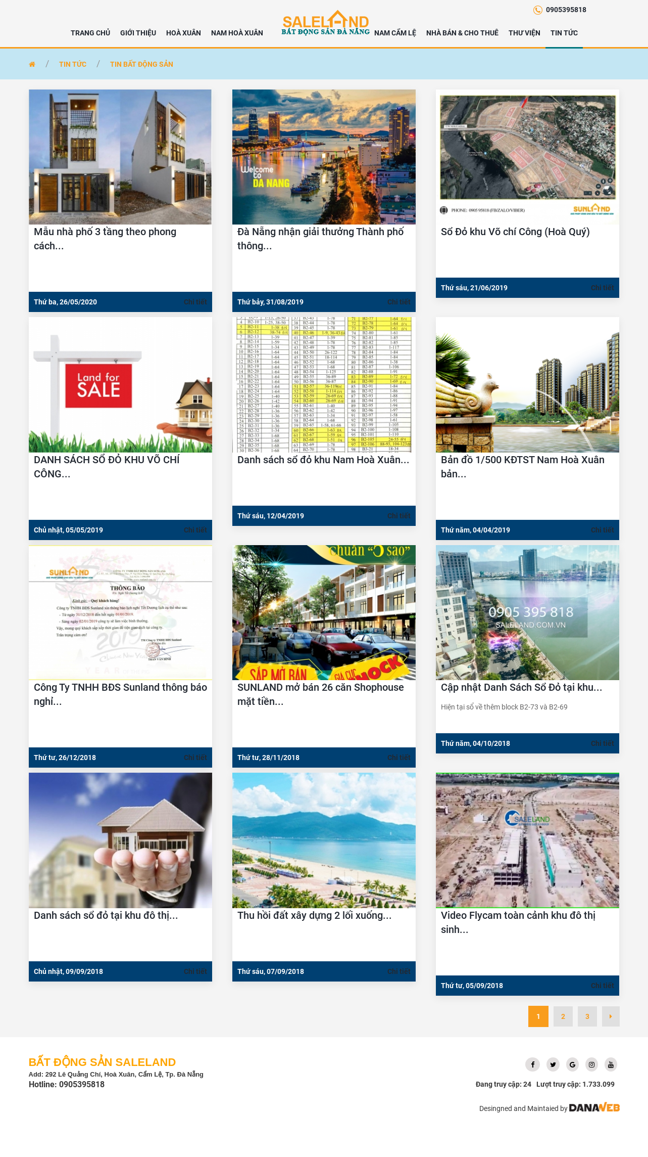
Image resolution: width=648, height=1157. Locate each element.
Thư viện (524, 33)
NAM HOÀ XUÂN (237, 33)
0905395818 (566, 10)
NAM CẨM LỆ (395, 33)
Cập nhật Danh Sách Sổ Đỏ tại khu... (522, 687)
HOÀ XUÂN (183, 33)
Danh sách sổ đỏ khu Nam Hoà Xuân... (323, 460)
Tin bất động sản (141, 64)
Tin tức (564, 33)
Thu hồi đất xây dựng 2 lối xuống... (314, 915)
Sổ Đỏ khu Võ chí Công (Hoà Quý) (515, 232)
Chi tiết (195, 302)
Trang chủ (90, 33)
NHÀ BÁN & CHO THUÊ (462, 33)
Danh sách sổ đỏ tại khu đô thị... (106, 915)
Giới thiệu (138, 33)
